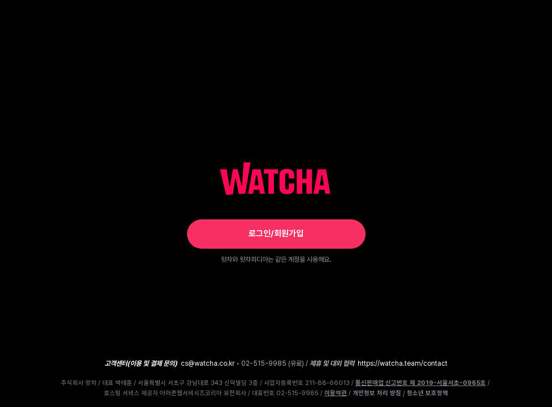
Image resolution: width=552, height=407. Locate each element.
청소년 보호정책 (427, 393)
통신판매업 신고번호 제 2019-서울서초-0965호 (420, 383)
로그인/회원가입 (276, 233)
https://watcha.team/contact (402, 363)
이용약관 (335, 393)
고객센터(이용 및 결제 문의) (141, 363)
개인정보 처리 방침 (377, 393)
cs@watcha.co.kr (207, 363)
